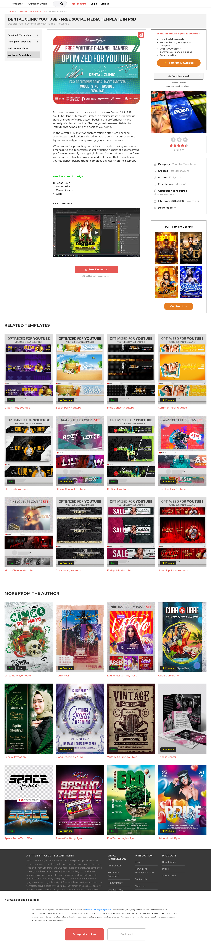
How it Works (169, 862)
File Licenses (114, 865)
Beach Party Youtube (68, 407)
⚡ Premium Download (179, 62)
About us (139, 886)
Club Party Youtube (16, 489)
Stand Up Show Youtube (173, 570)
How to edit (192, 201)
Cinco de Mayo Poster (18, 675)
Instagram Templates (19, 41)
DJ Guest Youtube (118, 489)
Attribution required (96, 275)
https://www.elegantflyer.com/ (98, 909)
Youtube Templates (184, 164)
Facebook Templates (19, 35)
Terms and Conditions (113, 874)
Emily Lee (175, 177)
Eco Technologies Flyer (121, 838)
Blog (137, 862)
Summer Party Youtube (172, 407)
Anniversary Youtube (68, 570)
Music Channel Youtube (19, 570)
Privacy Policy (115, 883)
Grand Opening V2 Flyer (70, 757)
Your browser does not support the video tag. (178, 112)
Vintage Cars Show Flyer (122, 757)
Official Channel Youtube (71, 489)
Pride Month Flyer (169, 838)
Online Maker (169, 875)
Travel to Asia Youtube (172, 489)
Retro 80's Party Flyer (69, 838)
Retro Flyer (62, 675)
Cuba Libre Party (168, 675)
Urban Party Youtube (17, 407)
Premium (174, 3)
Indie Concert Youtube (120, 407)
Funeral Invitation (15, 757)
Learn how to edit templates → (178, 86)
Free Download (96, 269)
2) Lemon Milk (61, 186)
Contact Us (141, 879)
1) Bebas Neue (61, 183)
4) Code (57, 193)
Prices (165, 869)
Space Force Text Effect (19, 838)
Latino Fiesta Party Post (122, 675)
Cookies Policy (115, 889)
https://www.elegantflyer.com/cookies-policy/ (114, 917)
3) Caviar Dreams (63, 190)
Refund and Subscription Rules (144, 871)
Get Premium (178, 306)
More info (181, 184)
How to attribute (164, 194)
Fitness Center (167, 757)
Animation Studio (60, 3)
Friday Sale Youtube (119, 570)
